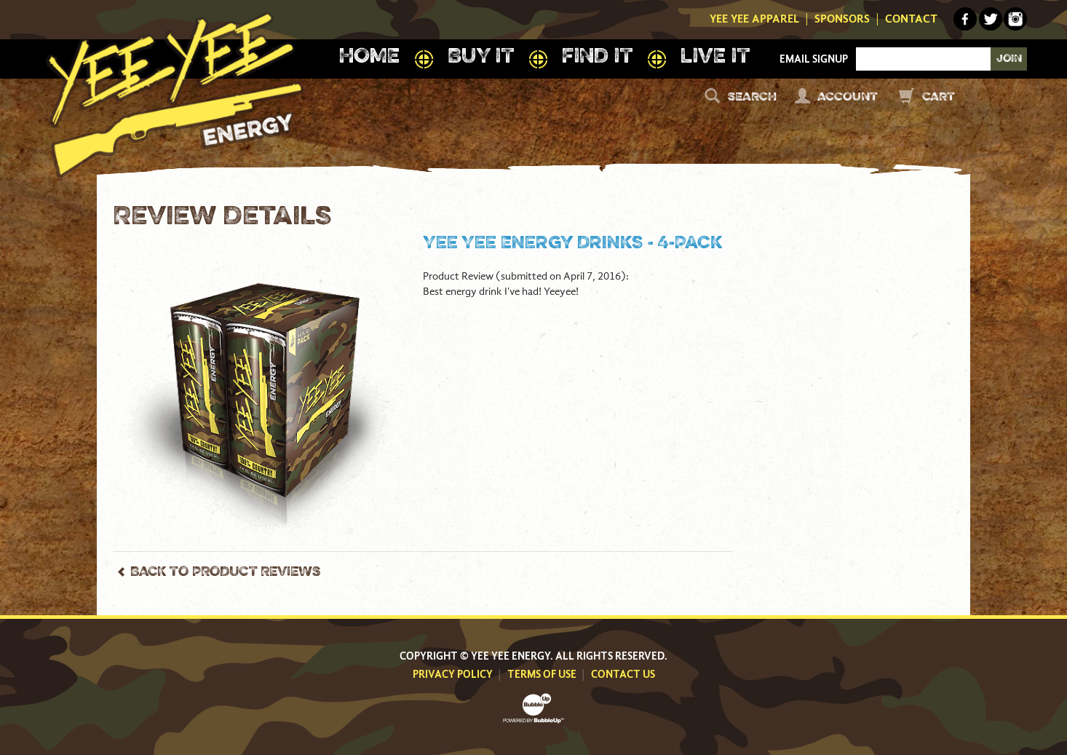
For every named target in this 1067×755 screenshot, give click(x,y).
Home (369, 57)
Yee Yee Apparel (754, 19)
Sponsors (842, 19)
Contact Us (623, 674)
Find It (597, 57)
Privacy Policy (453, 674)
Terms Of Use (541, 674)
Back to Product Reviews (225, 572)
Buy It (481, 57)
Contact (911, 19)
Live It (715, 57)
